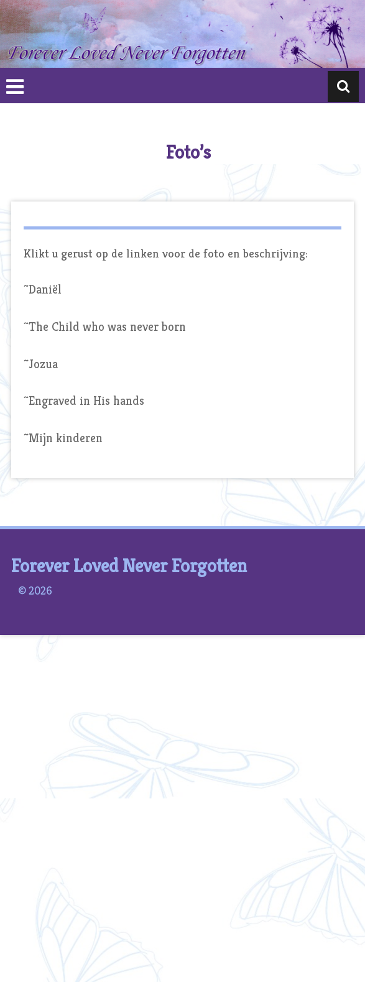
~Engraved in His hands (84, 401)
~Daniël (43, 289)
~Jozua (41, 364)
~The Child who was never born (105, 327)
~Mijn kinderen (63, 438)
